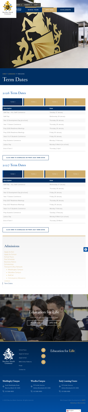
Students (29, 6)
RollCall (10, 275)
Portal (20, 366)
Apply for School (10, 254)
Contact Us (22, 370)
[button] (86, 249)
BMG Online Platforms (25, 362)
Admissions (11, 246)
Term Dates (8, 283)
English (70, 411)
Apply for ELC (9, 252)
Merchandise (81, 403)
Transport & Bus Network (13, 267)
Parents (39, 6)
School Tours (33, 10)
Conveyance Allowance (16, 278)
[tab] (12, 102)
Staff (48, 6)
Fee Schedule (9, 259)
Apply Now (49, 10)
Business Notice (10, 262)
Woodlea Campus (14, 272)
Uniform (7, 281)
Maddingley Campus (15, 270)
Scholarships (65, 10)
